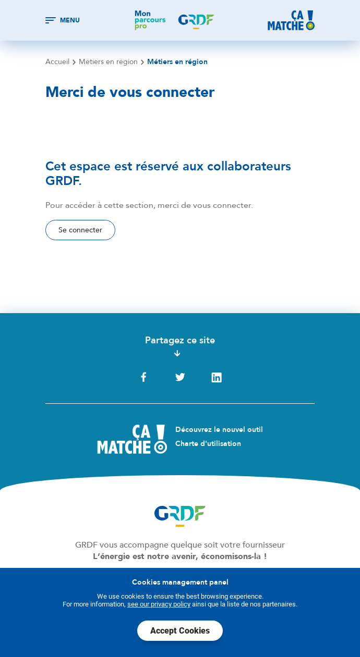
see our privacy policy (158, 604)
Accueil (57, 62)
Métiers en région (108, 62)
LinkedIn (216, 377)
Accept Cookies (180, 631)
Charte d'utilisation (208, 444)
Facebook (143, 377)
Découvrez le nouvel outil (219, 430)
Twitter (180, 377)
